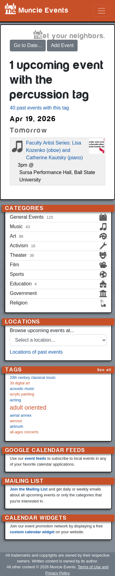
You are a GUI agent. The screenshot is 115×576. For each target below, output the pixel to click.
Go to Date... (28, 45)
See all (104, 369)
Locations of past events (36, 352)
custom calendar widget (32, 532)
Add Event (62, 45)
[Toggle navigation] (101, 11)
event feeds (35, 458)
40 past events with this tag (39, 107)
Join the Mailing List (29, 489)
